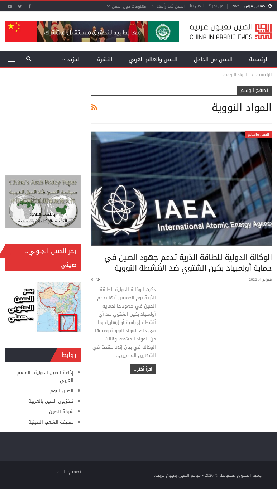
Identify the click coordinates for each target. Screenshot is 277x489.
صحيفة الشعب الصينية (50, 422)
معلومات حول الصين (129, 6)
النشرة (104, 59)
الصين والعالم (258, 134)
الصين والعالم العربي (153, 59)
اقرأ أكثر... (143, 369)
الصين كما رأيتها (171, 6)
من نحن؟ (216, 6)
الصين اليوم (61, 390)
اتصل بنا (197, 6)
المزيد (74, 59)
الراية (61, 472)
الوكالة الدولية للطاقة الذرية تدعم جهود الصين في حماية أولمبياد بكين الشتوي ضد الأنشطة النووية (188, 263)
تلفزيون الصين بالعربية (50, 401)
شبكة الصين (61, 411)
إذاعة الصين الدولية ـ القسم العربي (45, 376)
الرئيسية (259, 59)
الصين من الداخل (213, 59)
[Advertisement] (43, 122)
